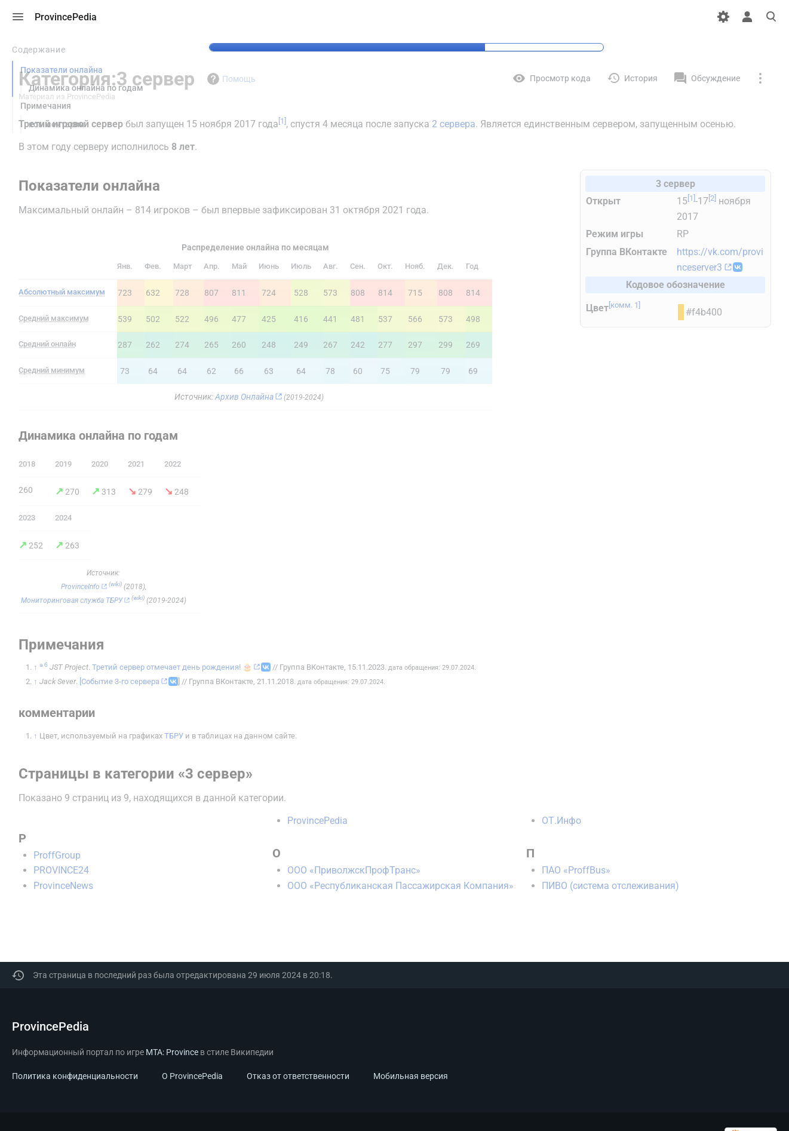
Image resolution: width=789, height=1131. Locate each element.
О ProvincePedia (192, 1076)
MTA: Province (172, 1052)
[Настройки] (723, 17)
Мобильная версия (410, 1076)
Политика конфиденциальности (75, 1076)
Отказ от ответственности (298, 1076)
